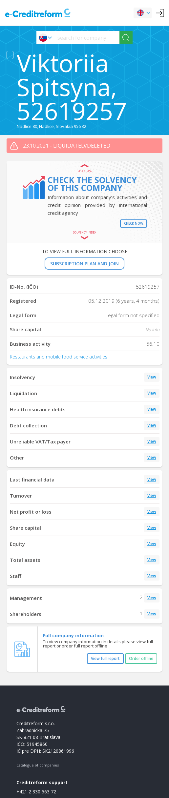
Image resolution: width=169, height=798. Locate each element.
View (151, 377)
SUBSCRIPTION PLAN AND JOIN (84, 263)
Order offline (141, 658)
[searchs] (86, 37)
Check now (133, 223)
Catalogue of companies (37, 765)
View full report (105, 658)
